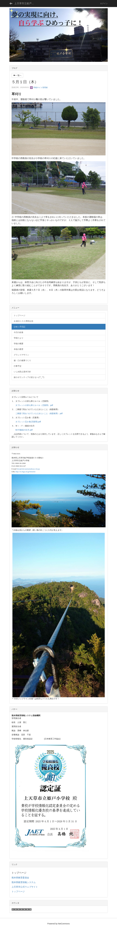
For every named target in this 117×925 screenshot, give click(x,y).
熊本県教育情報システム (24, 882)
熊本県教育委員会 (20, 877)
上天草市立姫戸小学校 (25, 3)
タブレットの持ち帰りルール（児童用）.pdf (34, 405)
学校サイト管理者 (39, 87)
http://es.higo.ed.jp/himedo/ (26, 472)
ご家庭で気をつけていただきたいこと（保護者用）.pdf (39, 413)
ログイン (104, 3)
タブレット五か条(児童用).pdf (28, 422)
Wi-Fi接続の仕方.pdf (24, 430)
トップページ (18, 891)
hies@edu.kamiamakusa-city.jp (28, 469)
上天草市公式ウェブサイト (25, 887)
